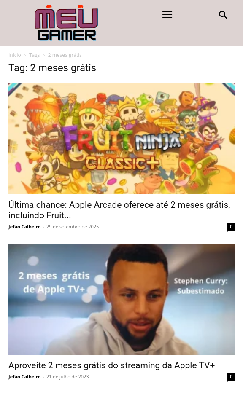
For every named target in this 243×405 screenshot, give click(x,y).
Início (14, 55)
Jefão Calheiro (24, 226)
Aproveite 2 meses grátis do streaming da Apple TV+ (111, 365)
